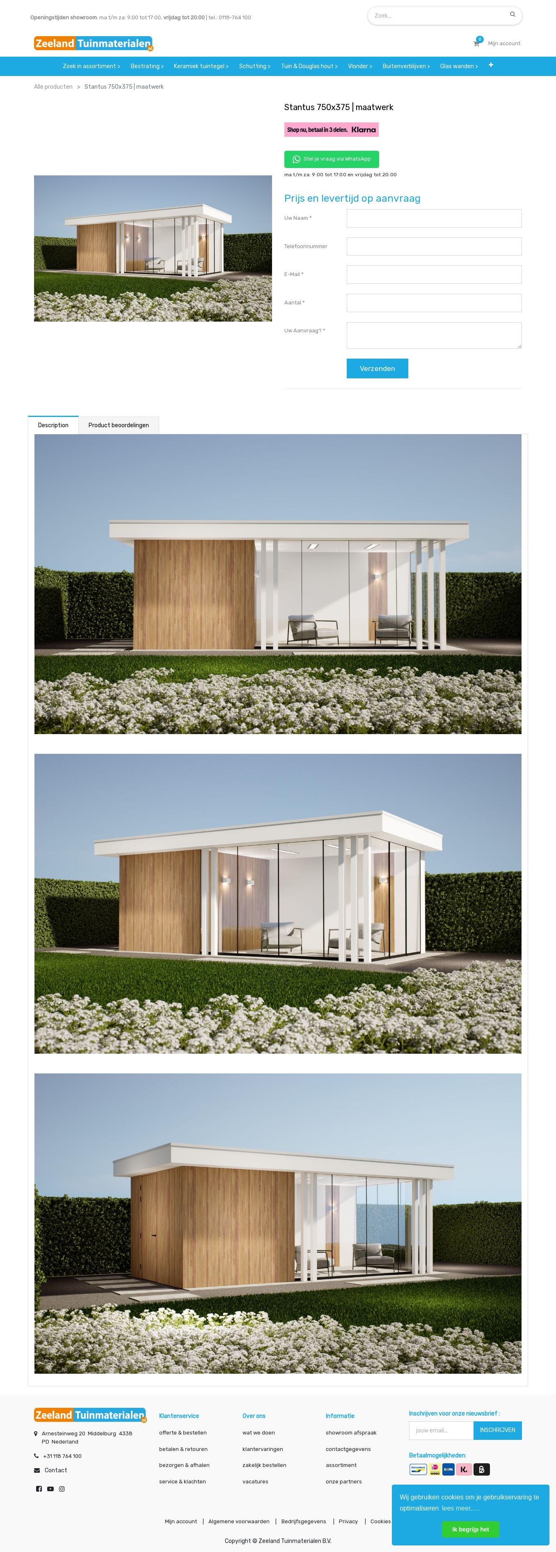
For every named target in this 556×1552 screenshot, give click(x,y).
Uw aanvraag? (303, 330)
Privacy (351, 1520)
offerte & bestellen (183, 1431)
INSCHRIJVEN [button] (497, 1428)
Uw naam (296, 218)
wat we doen (259, 1431)
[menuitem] (91, 66)
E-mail (292, 274)
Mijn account (176, 1520)
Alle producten (53, 86)
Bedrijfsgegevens (304, 1520)
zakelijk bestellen (264, 1463)
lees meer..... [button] (461, 1508)
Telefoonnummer (305, 246)
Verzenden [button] (377, 368)
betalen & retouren (183, 1447)
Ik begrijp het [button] (470, 1529)
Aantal (292, 302)
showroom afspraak (351, 1431)
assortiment (341, 1463)
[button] (491, 66)
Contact (56, 1468)
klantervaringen (263, 1447)
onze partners (344, 1480)
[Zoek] (512, 14)
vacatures (255, 1480)
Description (53, 425)
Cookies (385, 1520)
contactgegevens (348, 1447)
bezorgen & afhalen (184, 1463)
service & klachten (182, 1480)
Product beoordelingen (119, 425)
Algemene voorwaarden (237, 1520)
